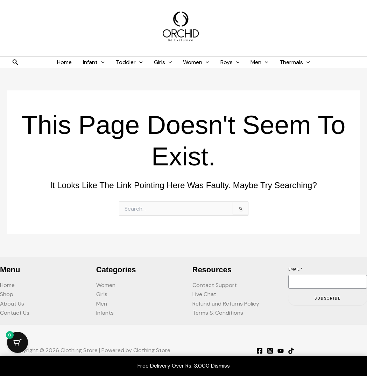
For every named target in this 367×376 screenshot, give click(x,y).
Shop (6, 294)
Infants (105, 312)
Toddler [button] (129, 62)
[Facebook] (259, 351)
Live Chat (204, 294)
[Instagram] (270, 351)
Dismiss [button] (220, 365)
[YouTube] (280, 351)
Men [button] (259, 62)
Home (64, 62)
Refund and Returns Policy (225, 303)
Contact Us (14, 312)
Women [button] (196, 62)
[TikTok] (291, 351)
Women (105, 285)
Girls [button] (163, 62)
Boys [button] (230, 62)
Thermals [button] (295, 62)
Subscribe (328, 298)
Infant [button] (94, 62)
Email (295, 269)
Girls (101, 294)
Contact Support (214, 285)
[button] (15, 62)
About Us (12, 303)
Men (101, 303)
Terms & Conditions (217, 312)
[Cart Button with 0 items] (17, 342)
